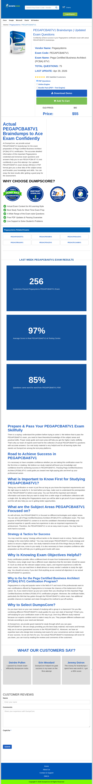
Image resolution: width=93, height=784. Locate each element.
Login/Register (70, 14)
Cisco (5, 20)
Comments (7, 707)
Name (5, 698)
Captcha (7, 730)
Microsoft (19, 20)
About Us (46, 770)
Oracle (27, 20)
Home (5, 25)
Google (11, 20)
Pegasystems (14, 25)
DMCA (46, 776)
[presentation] (91, 669)
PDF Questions (43, 81)
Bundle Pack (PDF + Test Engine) (50, 88)
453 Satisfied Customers (56, 77)
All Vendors (35, 20)
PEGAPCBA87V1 (29, 25)
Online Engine (43, 84)
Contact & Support (46, 773)
